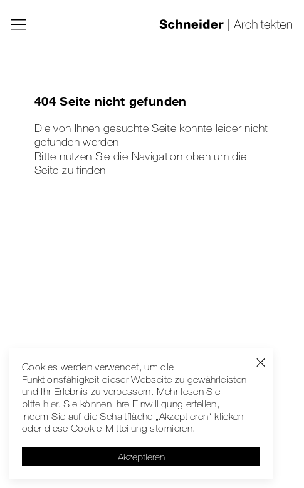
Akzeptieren (141, 456)
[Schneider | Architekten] (226, 25)
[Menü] (18, 25)
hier (50, 403)
